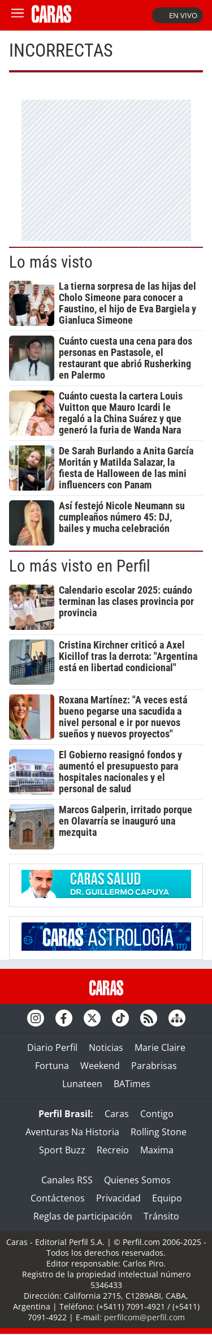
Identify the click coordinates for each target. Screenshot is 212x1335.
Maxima (157, 1150)
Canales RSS (67, 1180)
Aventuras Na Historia (72, 1132)
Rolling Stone (159, 1132)
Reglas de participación (82, 1216)
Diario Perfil (52, 1047)
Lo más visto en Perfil (79, 566)
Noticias (106, 1047)
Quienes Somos (137, 1180)
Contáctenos (58, 1198)
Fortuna (52, 1065)
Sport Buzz (62, 1150)
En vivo (177, 15)
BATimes (132, 1084)
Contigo (157, 1114)
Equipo (167, 1198)
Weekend (100, 1065)
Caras (117, 1114)
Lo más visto (51, 262)
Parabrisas (154, 1065)
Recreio (113, 1150)
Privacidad (118, 1198)
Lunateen (82, 1084)
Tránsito (161, 1216)
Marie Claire (160, 1047)
